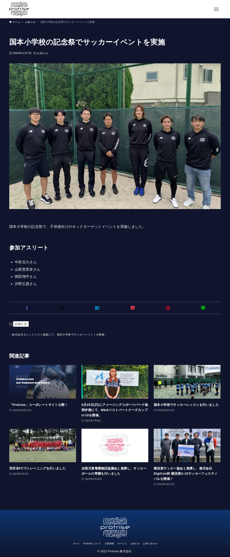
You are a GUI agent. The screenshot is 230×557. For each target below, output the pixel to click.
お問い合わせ (160, 543)
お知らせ (42, 53)
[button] (26, 308)
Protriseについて (85, 543)
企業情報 (108, 543)
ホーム (65, 543)
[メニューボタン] (216, 9)
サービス (124, 543)
